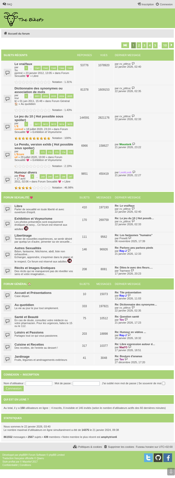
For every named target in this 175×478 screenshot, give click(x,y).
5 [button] (155, 45)
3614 (61, 124)
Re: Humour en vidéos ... (130, 332)
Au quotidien (28, 103)
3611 (37, 124)
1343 (53, 68)
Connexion (11, 374)
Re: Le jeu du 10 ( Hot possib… (134, 218)
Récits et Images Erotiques (35, 268)
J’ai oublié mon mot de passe (119, 383)
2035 (69, 96)
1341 (37, 68)
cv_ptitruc (125, 63)
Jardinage (22, 356)
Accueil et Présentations (33, 293)
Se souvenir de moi (152, 383)
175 (70, 152)
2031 (37, 96)
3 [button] (144, 45)
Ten (121, 319)
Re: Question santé (127, 316)
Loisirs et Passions (29, 332)
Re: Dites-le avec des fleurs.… (134, 267)
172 (49, 152)
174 (63, 152)
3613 (53, 124)
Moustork (125, 144)
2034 (61, 96)
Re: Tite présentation (128, 292)
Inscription (31, 374)
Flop (22, 175)
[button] (125, 45)
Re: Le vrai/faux (125, 205)
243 (42, 176)
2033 (53, 96)
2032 (45, 96)
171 (42, 152)
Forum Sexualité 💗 (49, 181)
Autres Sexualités (28, 248)
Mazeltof (27, 461)
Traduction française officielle (18, 458)
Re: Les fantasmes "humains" (134, 235)
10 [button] (165, 45)
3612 (45, 124)
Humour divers (26, 172)
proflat (11, 461)
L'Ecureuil (19, 127)
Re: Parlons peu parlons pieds (134, 247)
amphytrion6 (109, 436)
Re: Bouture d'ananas (128, 356)
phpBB (22, 455)
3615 (69, 124)
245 (56, 176)
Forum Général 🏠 (17, 283)
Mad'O (123, 347)
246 (63, 176)
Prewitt (123, 238)
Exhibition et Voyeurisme (47, 131)
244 (49, 176)
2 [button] (139, 45)
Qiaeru (40, 458)
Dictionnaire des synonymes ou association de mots (39, 90)
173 (56, 152)
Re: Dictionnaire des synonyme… (136, 304)
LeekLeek (125, 172)
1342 (45, 68)
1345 (69, 68)
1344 (61, 68)
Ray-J (123, 250)
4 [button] (150, 45)
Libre (35, 75)
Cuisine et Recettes (29, 344)
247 (70, 176)
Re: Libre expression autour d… (135, 344)
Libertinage (23, 235)
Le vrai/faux (23, 64)
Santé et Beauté (26, 317)
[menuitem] (7, 4)
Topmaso (124, 270)
